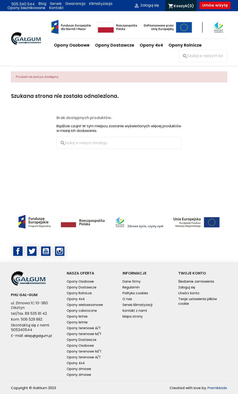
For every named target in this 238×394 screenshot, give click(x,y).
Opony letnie (77, 316)
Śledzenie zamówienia (196, 281)
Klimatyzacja (100, 4)
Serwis (56, 4)
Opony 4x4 (151, 45)
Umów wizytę (215, 5)
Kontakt (56, 8)
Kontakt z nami (134, 310)
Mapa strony (132, 316)
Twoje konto (192, 273)
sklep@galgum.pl (38, 335)
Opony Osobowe (71, 45)
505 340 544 (21, 3)
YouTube (45, 251)
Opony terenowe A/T (84, 328)
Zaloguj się (186, 287)
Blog (42, 4)
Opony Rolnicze (185, 45)
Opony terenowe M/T (84, 334)
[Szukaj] (203, 56)
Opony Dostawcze (114, 45)
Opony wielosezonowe (85, 304)
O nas (127, 299)
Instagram (59, 251)
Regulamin (131, 287)
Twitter (31, 251)
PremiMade (217, 387)
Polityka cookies (135, 293)
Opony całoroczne (82, 310)
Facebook (18, 251)
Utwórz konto (188, 293)
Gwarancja (75, 4)
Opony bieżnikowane (26, 8)
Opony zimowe (79, 369)
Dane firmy (131, 281)
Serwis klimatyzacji (137, 304)
